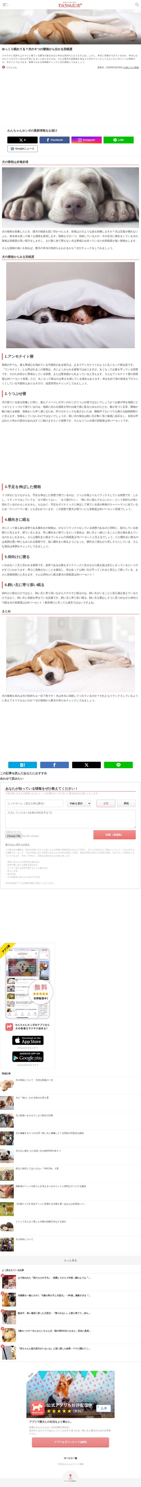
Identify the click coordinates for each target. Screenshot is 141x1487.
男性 (126, 803)
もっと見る (70, 1260)
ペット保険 (78, 1464)
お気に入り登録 (131, 67)
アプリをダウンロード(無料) (70, 1442)
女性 (106, 803)
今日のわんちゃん (65, 1464)
